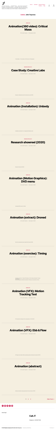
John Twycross (25, 33)
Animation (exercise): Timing (28, 253)
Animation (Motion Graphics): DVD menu (28, 179)
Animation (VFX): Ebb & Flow (28, 330)
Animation (36, 4)
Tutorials (40, 5)
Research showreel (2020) (28, 142)
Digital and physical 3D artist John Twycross (13, 427)
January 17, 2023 (33, 73)
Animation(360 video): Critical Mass (28, 28)
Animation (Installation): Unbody (28, 106)
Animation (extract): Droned (28, 217)
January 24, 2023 (33, 33)
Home (31, 4)
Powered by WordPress (27, 427)
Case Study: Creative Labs (28, 70)
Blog (44, 5)
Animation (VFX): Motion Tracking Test (28, 292)
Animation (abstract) (28, 366)
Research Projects (42, 4)
